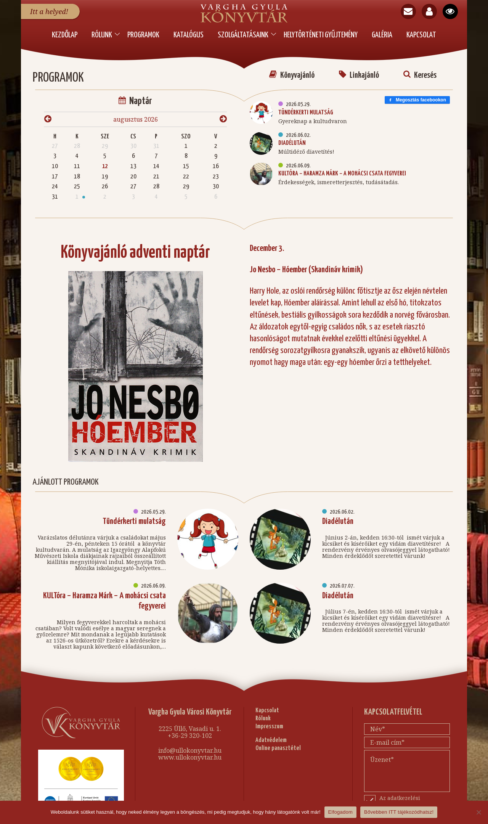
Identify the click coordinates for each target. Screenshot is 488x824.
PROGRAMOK (143, 35)
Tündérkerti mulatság (305, 109)
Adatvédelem (271, 737)
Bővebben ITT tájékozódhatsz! (398, 812)
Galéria (382, 35)
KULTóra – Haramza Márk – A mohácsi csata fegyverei (342, 170)
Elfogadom (340, 812)
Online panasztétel (278, 745)
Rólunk (102, 35)
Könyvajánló (292, 71)
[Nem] (478, 812)
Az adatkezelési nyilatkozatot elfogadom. (411, 798)
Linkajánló (359, 71)
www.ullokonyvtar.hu (190, 754)
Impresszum (269, 723)
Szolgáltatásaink (243, 35)
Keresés (420, 71)
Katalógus (188, 35)
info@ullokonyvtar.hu (190, 747)
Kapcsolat (421, 35)
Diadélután (292, 140)
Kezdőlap (64, 35)
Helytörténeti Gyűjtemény (321, 35)
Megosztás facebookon (417, 96)
